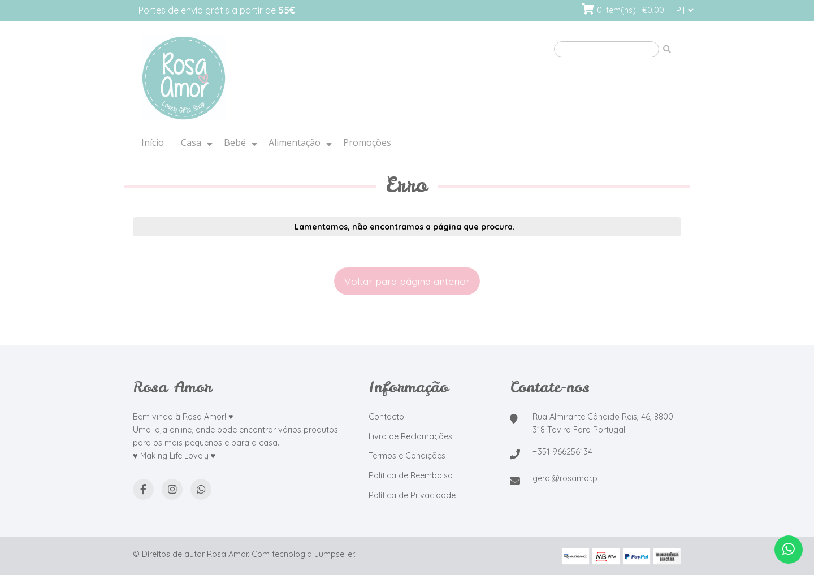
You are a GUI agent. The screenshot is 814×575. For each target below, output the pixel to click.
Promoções (367, 142)
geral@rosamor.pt (566, 478)
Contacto (386, 417)
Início (152, 142)
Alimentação (295, 142)
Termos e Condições (407, 456)
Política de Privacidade (412, 495)
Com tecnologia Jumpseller (303, 554)
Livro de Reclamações (410, 436)
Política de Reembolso (411, 475)
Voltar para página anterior (407, 281)
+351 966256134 (562, 452)
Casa (191, 142)
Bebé (235, 142)
